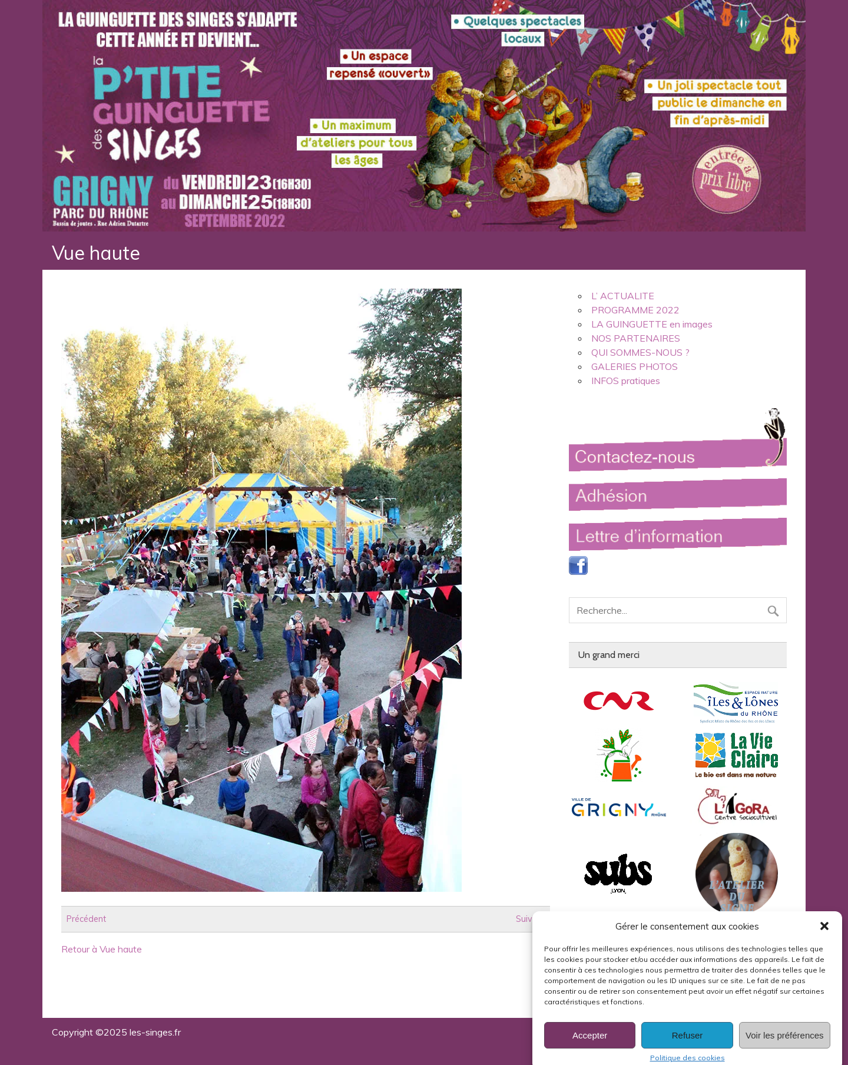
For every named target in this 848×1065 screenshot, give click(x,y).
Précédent (86, 919)
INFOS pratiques (625, 380)
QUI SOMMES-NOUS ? (640, 352)
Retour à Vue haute (101, 949)
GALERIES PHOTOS (634, 366)
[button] (824, 939)
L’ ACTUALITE (622, 296)
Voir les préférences (785, 1048)
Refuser (687, 1048)
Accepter (589, 1048)
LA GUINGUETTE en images (652, 324)
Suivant (530, 919)
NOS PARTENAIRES (635, 338)
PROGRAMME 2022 (635, 310)
